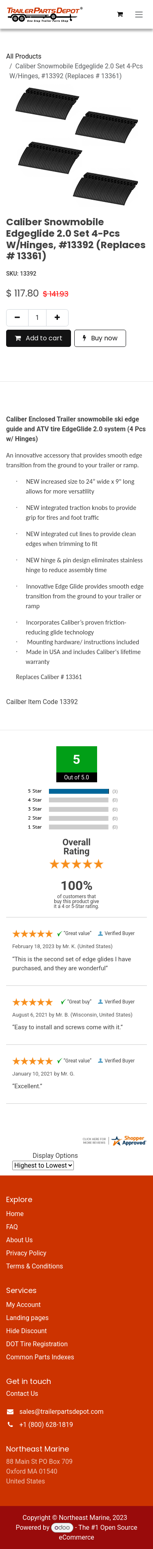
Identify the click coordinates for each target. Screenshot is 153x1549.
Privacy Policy (26, 1253)
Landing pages (27, 1318)
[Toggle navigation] (139, 15)
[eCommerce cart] (120, 14)
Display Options (55, 1155)
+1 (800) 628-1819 (46, 1425)
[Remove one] (17, 317)
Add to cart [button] (38, 338)
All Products (23, 56)
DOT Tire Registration (37, 1344)
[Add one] (57, 317)
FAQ (12, 1227)
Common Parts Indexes (40, 1357)
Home (15, 1214)
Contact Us (22, 1393)
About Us (19, 1240)
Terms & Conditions (34, 1266)
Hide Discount (26, 1331)
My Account (23, 1305)
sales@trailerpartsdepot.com (62, 1411)
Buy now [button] (100, 338)
